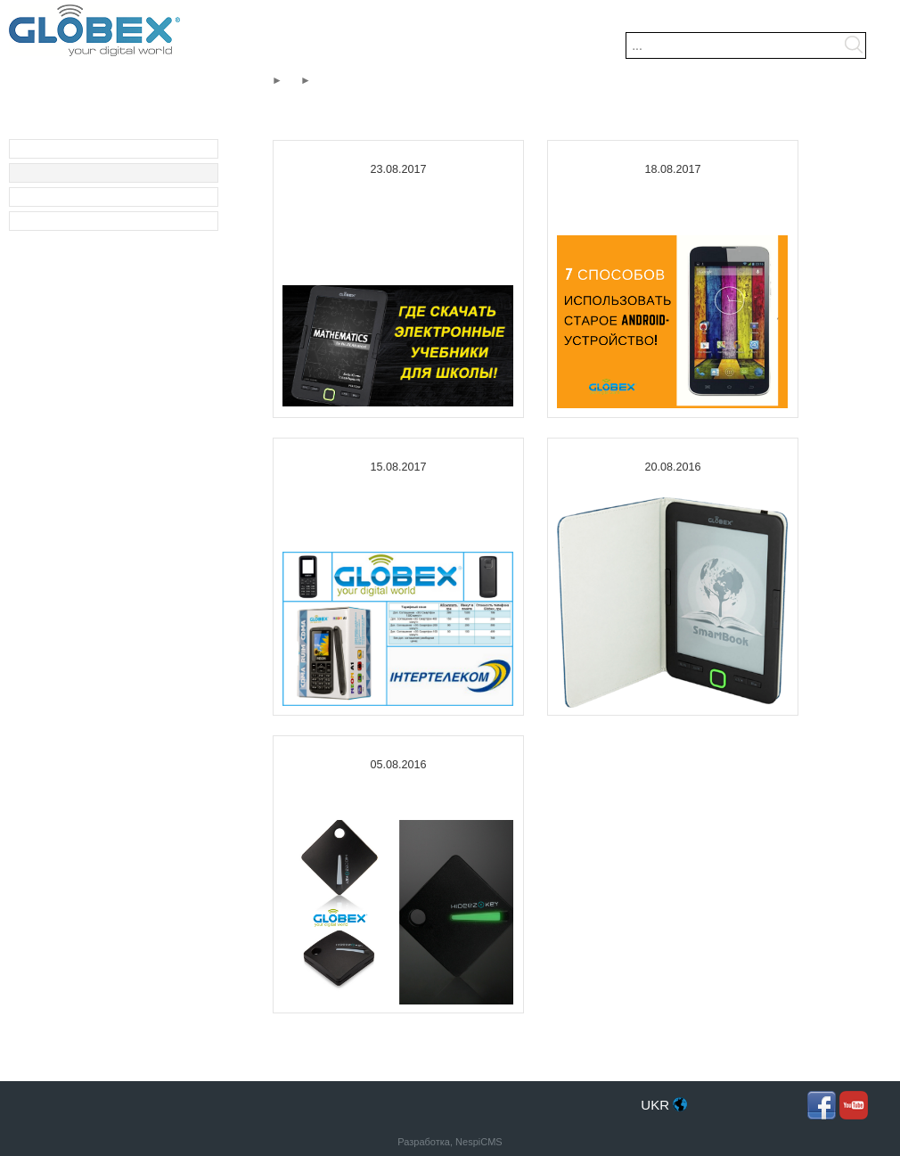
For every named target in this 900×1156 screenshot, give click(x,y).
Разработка (423, 1141)
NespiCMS (479, 1141)
